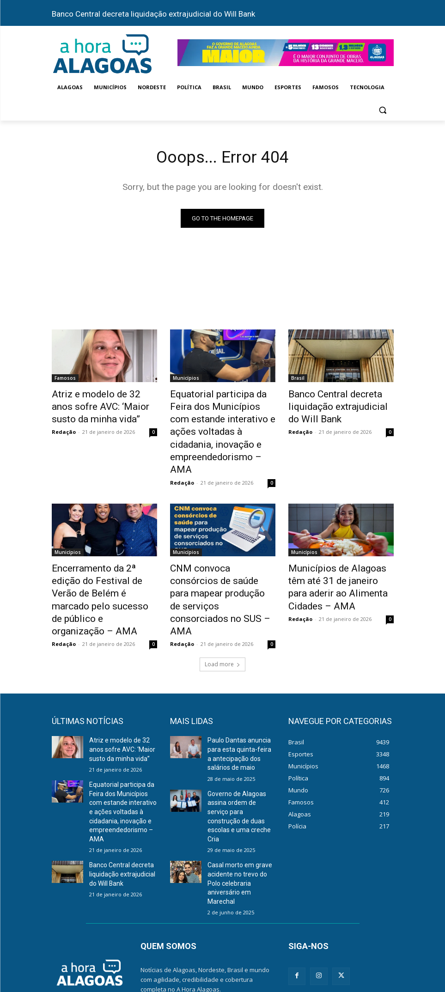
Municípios (186, 380)
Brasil (298, 380)
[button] (383, 110)
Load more (222, 594)
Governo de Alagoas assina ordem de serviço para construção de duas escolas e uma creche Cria (239, 733)
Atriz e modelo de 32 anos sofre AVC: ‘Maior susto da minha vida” (98, 405)
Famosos (65, 380)
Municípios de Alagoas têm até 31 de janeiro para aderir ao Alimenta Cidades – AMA (337, 542)
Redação (64, 426)
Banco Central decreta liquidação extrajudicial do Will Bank (153, 13)
